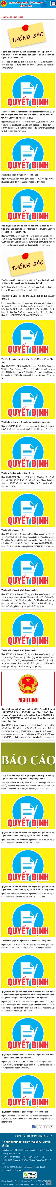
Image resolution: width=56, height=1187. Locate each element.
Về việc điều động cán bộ (12, 530)
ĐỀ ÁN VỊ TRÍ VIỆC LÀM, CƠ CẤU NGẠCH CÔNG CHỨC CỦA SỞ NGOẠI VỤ (28, 297)
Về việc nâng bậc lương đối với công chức (19, 175)
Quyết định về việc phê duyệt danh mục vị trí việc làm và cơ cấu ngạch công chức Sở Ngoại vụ (28, 1056)
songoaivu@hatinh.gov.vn (11, 1170)
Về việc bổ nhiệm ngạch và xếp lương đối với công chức (25, 422)
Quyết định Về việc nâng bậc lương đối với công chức (24, 1112)
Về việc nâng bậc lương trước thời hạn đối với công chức (26, 940)
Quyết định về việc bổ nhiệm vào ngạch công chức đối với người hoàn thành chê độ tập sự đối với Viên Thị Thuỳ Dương (28, 888)
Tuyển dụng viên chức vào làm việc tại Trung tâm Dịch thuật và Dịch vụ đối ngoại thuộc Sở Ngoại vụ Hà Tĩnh (28, 281)
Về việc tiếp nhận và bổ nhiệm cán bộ (17, 473)
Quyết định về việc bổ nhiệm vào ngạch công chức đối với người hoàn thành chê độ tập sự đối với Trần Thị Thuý (28, 834)
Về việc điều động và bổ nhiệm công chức (19, 590)
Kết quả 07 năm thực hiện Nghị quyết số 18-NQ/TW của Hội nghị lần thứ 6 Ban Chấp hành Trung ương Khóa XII (28, 777)
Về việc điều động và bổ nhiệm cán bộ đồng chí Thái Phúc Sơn (28, 360)
